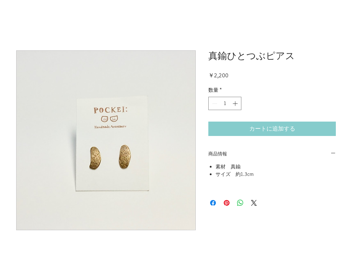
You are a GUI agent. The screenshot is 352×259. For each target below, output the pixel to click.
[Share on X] (254, 203)
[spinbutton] (224, 103)
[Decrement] (213, 103)
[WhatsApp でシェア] (240, 203)
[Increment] (235, 103)
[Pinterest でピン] (226, 203)
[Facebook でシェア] (213, 203)
